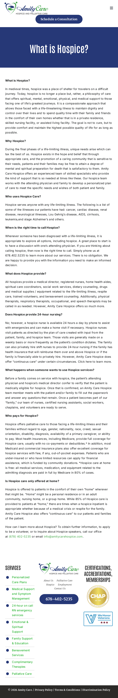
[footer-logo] (26, 3)
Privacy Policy (44, 689)
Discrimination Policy (96, 689)
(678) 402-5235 (20, 536)
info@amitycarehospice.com (63, 536)
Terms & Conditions (67, 689)
